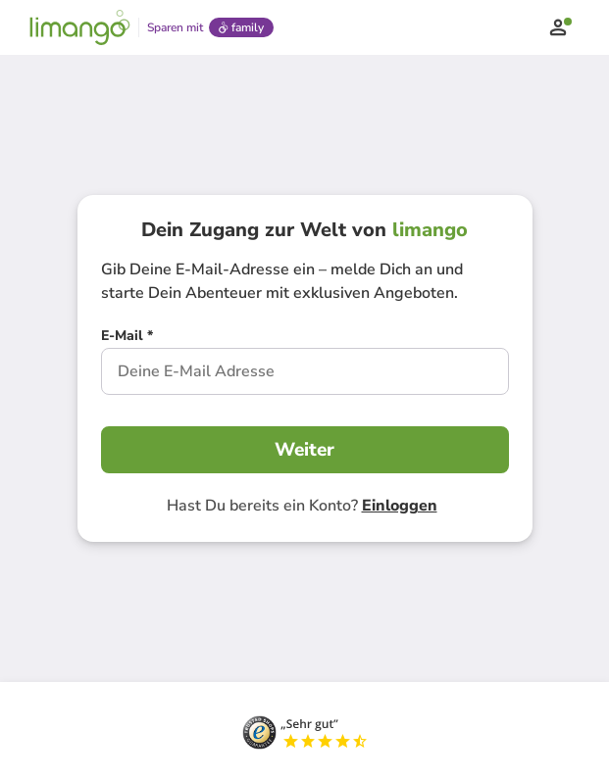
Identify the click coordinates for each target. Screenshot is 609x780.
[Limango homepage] (79, 27)
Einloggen (399, 505)
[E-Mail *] (127, 338)
